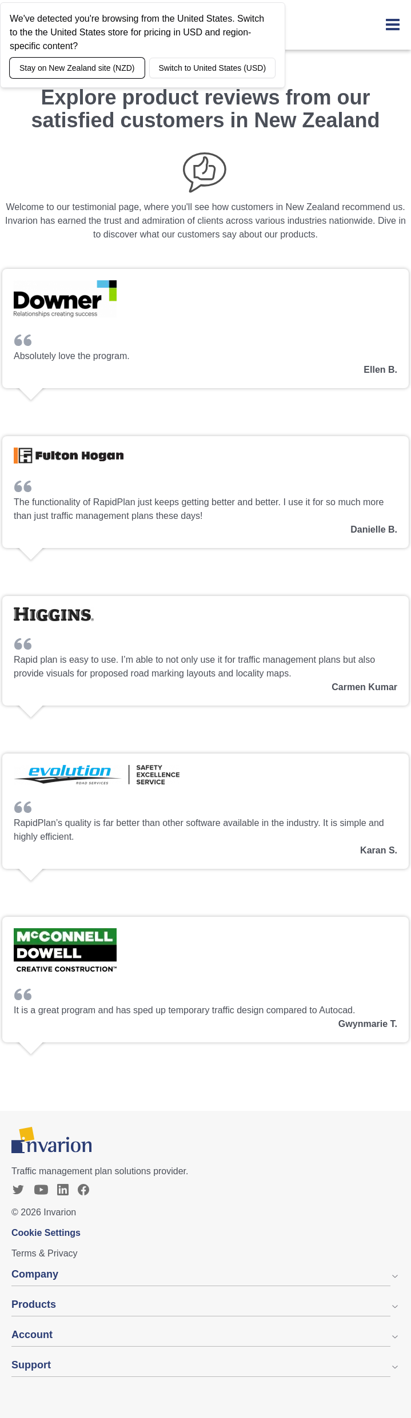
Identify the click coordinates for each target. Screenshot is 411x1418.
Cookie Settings (46, 1233)
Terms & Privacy (44, 1253)
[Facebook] (83, 1189)
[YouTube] (41, 1190)
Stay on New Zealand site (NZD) (77, 67)
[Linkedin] (63, 1189)
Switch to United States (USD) (212, 67)
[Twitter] (18, 1190)
